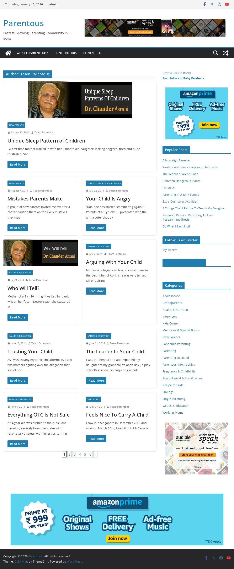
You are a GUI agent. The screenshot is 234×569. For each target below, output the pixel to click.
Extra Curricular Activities (180, 201)
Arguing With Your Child (114, 261)
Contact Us (92, 53)
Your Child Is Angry (108, 198)
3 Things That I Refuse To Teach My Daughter (194, 208)
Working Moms (173, 412)
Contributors (65, 53)
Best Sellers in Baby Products (183, 78)
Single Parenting (174, 399)
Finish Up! (169, 188)
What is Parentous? (32, 53)
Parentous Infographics (179, 364)
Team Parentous (44, 132)
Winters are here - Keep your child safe (190, 167)
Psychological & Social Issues (104, 183)
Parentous (23, 23)
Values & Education (20, 272)
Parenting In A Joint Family (181, 195)
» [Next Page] (95, 454)
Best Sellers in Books (177, 73)
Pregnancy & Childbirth (179, 371)
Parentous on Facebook (184, 263)
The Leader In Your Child (115, 351)
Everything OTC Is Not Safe (38, 414)
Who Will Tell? (23, 288)
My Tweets (170, 250)
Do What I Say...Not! (176, 226)
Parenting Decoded (176, 358)
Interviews (170, 316)
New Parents (16, 125)
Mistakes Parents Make (35, 198)
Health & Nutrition (20, 399)
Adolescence (171, 296)
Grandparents (172, 303)
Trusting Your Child (29, 351)
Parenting (93, 399)
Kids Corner (171, 323)
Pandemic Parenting (177, 344)
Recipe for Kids (173, 385)
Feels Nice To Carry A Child (117, 414)
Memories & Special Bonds (181, 330)
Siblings (168, 392)
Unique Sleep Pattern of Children (46, 140)
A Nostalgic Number (177, 160)
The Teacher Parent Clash (180, 174)
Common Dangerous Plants (181, 181)
